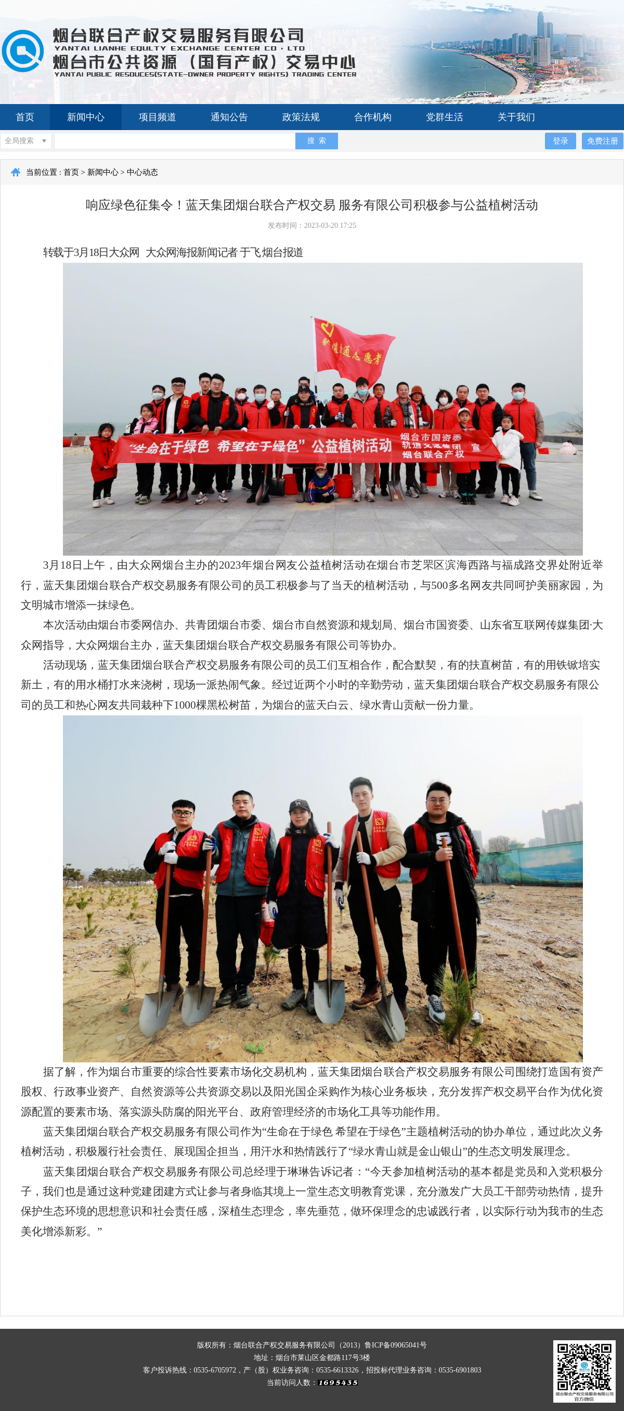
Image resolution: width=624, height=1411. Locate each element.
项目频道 (157, 117)
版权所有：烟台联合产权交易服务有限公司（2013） (281, 1345)
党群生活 (444, 117)
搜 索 (316, 140)
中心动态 (142, 172)
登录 (560, 140)
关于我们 (516, 117)
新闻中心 (86, 117)
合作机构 (373, 117)
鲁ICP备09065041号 (396, 1345)
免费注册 (602, 140)
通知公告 (229, 117)
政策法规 (301, 117)
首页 (25, 117)
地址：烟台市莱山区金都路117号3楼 (312, 1358)
